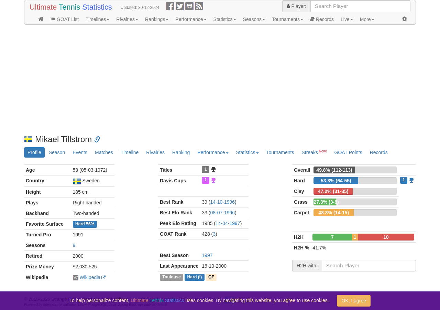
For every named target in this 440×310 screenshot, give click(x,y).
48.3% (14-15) (333, 212)
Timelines (97, 19)
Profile (34, 152)
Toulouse (171, 277)
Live (347, 19)
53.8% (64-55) (336, 180)
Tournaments (287, 19)
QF (211, 277)
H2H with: (307, 265)
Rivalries (127, 19)
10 (386, 237)
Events (80, 152)
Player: (296, 6)
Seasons (254, 19)
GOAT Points (348, 152)
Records (322, 19)
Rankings (156, 19)
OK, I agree (353, 300)
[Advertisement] (220, 80)
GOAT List (65, 19)
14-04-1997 (228, 223)
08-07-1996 (222, 212)
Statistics (224, 19)
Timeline (130, 152)
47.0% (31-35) (333, 191)
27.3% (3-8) (326, 202)
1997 (207, 255)
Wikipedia (89, 277)
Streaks (314, 152)
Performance (190, 19)
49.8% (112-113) (334, 170)
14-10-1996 (222, 202)
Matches (104, 152)
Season (57, 152)
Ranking (181, 152)
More (367, 19)
